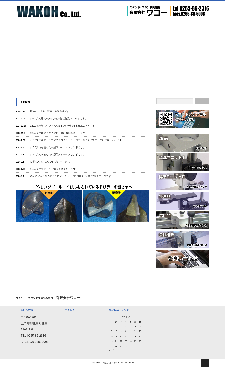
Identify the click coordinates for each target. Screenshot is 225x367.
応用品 (75, 25)
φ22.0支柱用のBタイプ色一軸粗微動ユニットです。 (58, 118)
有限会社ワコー (109, 363)
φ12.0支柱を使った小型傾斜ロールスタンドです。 (57, 154)
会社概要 (84, 25)
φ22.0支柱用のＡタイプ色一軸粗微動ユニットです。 (59, 132)
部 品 (29, 25)
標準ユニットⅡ (56, 25)
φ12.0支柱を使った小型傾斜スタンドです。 (54, 169)
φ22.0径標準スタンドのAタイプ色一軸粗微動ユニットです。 (63, 125)
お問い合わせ (96, 25)
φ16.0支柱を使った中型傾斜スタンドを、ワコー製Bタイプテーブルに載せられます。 (77, 140)
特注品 (68, 25)
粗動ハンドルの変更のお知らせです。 (51, 111)
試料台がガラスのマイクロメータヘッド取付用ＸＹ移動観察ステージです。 (72, 176)
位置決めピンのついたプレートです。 (51, 161)
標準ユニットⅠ (40, 25)
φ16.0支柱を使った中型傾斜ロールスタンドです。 (57, 147)
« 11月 (112, 350)
